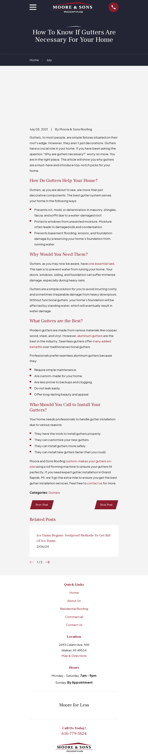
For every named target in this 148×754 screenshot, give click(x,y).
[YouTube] (87, 729)
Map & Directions (74, 615)
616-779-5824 (74, 693)
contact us (94, 443)
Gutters (54, 452)
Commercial (74, 577)
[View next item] (47, 522)
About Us (74, 560)
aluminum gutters (90, 295)
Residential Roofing (74, 568)
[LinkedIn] (69, 729)
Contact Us (74, 585)
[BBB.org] (60, 729)
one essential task (101, 223)
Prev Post (42, 464)
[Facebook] (78, 729)
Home (74, 552)
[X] (96, 729)
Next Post (106, 464)
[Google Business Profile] (52, 729)
